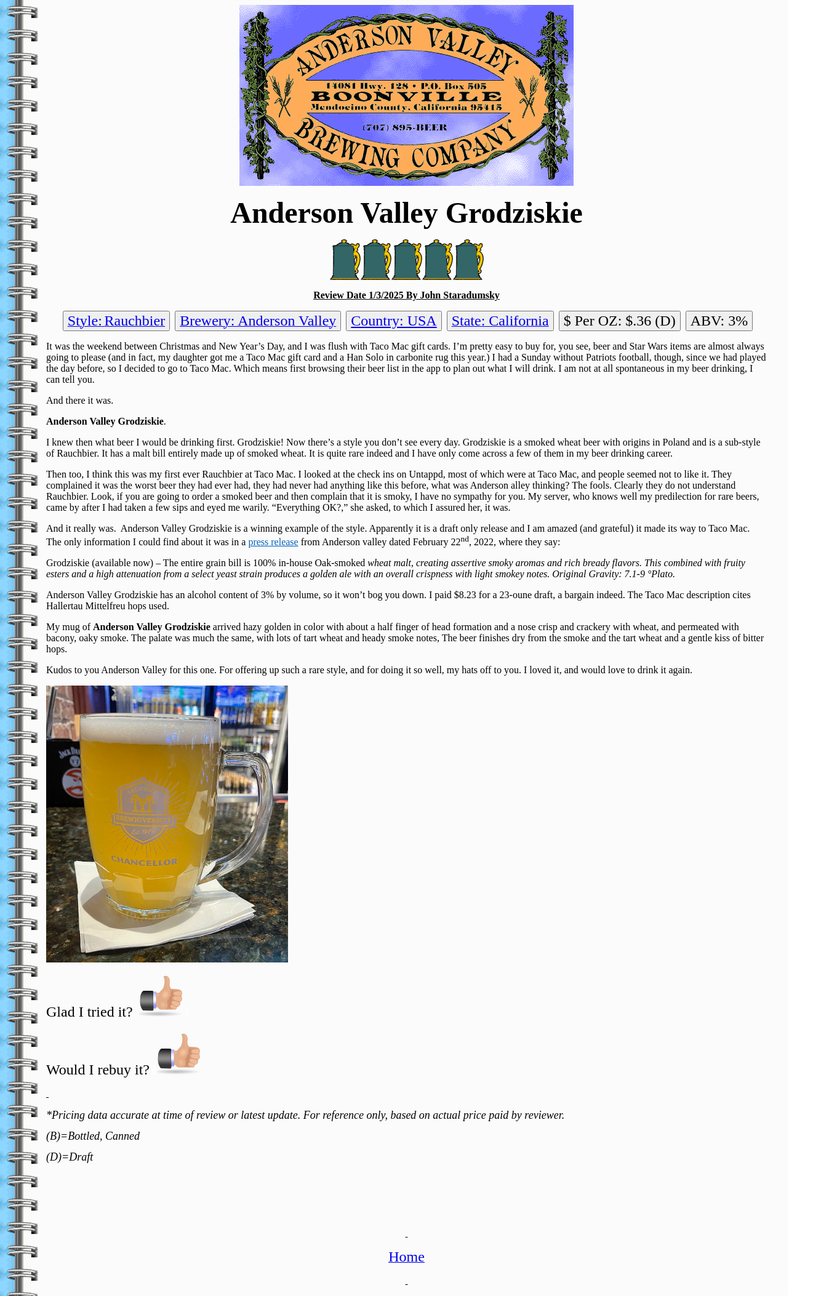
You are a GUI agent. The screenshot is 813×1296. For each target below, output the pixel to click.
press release (273, 542)
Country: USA (393, 321)
